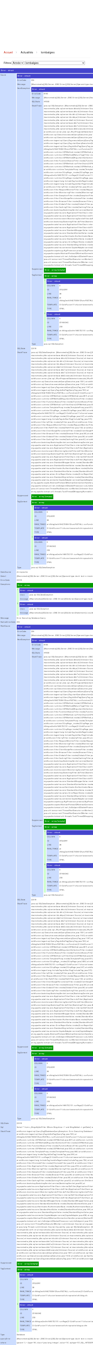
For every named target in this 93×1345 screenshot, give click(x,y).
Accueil (8, 52)
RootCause (5, 626)
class (22, 595)
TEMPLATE (52, 305)
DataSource (6, 572)
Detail (3, 576)
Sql (2, 1127)
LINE (49, 294)
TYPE (49, 309)
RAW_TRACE (52, 298)
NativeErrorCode (8, 622)
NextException (23, 88)
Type (34, 344)
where (3, 1343)
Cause (3, 75)
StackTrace (37, 106)
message (24, 599)
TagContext (37, 275)
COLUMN (51, 286)
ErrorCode (21, 80)
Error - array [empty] (55, 270)
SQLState (36, 102)
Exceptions (5, 584)
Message (21, 84)
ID (48, 290)
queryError (6, 1339)
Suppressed (37, 269)
